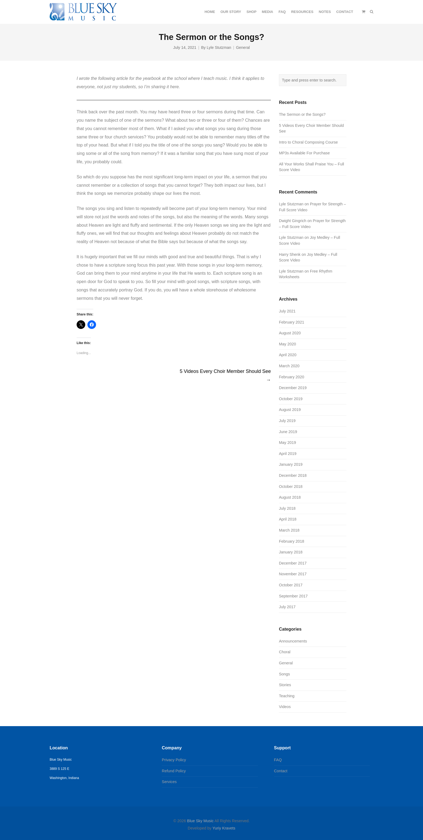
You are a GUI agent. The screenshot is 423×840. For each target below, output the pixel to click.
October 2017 (290, 585)
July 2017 (287, 607)
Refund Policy (174, 771)
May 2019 (287, 442)
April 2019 (287, 453)
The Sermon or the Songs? (302, 114)
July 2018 (287, 508)
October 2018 (290, 486)
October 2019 (290, 399)
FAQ (278, 760)
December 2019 (292, 388)
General (243, 47)
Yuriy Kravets (223, 828)
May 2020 (287, 344)
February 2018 (291, 541)
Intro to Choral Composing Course (308, 142)
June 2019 (288, 432)
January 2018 (290, 552)
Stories (285, 685)
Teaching (287, 696)
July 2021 (287, 311)
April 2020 (287, 355)
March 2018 (289, 530)
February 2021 (291, 322)
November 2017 (292, 574)
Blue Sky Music (200, 821)
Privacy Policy (174, 760)
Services (169, 782)
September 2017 (293, 596)
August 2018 (290, 497)
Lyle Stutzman (219, 47)
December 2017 (292, 563)
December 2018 (292, 475)
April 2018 (287, 519)
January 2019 (290, 464)
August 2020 (290, 333)
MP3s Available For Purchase (304, 153)
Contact (281, 771)
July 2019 (287, 421)
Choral (284, 652)
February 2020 (291, 377)
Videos (285, 707)
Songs (284, 674)
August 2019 (290, 409)
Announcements (293, 641)
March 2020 (289, 366)
